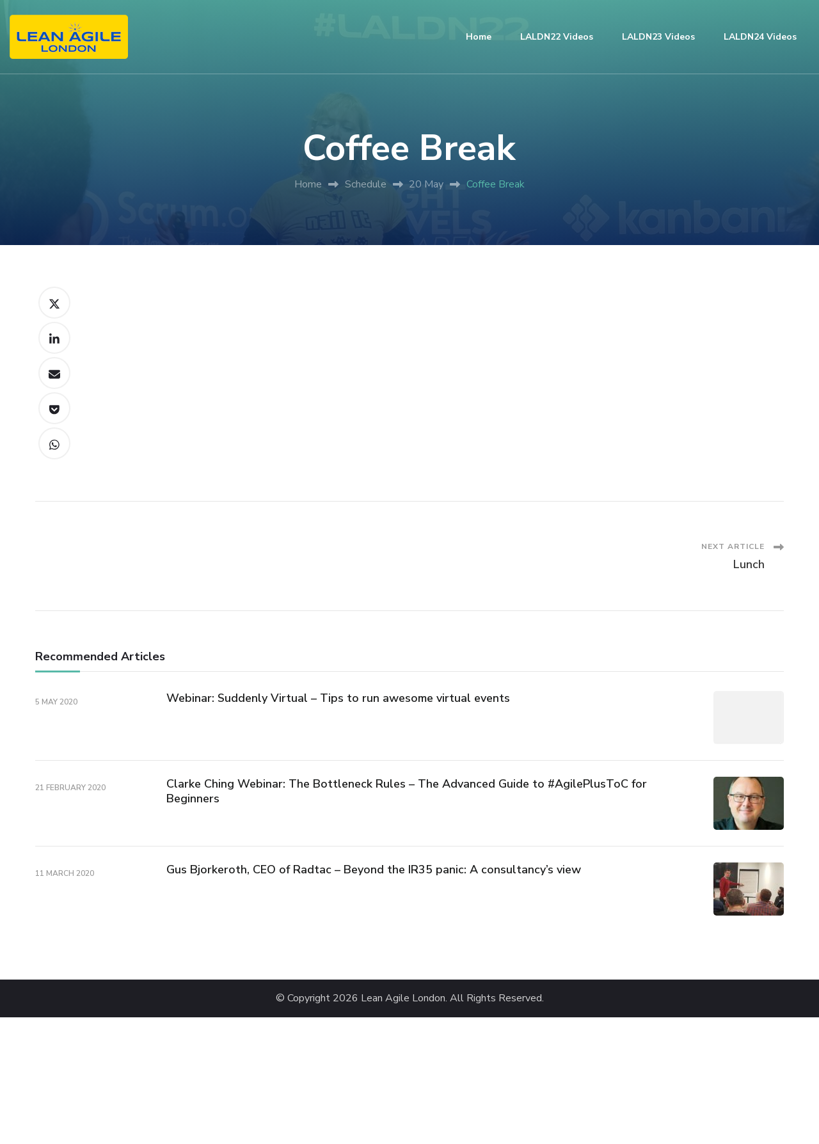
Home (478, 37)
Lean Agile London (403, 998)
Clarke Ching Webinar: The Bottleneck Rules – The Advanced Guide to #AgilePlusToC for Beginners (406, 791)
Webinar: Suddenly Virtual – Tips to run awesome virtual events (338, 698)
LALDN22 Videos (556, 37)
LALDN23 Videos (658, 37)
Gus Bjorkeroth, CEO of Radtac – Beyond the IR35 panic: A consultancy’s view (373, 869)
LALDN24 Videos (760, 37)
